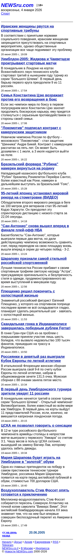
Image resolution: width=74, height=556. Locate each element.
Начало (7, 542)
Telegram (7, 545)
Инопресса (43, 548)
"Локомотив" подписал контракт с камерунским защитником (31, 130)
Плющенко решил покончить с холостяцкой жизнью (28, 293)
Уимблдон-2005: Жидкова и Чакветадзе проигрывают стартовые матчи (35, 61)
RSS (55, 542)
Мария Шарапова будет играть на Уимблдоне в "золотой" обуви (30, 460)
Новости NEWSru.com (19, 551)
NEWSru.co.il (10, 548)
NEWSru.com (17, 5)
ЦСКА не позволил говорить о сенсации (36, 425)
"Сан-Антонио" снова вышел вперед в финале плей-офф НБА (35, 228)
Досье (18, 542)
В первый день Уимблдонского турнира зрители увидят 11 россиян (36, 391)
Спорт (5, 13)
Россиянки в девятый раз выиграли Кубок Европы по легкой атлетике (33, 359)
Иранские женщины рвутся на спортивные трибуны (27, 28)
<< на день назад (9, 534)
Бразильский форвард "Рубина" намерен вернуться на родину (29, 166)
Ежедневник (42, 542)
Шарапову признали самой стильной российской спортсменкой (34, 261)
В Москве (27, 548)
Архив (28, 542)
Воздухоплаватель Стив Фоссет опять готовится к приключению (35, 492)
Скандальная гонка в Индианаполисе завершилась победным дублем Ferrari (35, 326)
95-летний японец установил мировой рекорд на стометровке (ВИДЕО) (34, 195)
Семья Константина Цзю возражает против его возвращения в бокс (32, 97)
